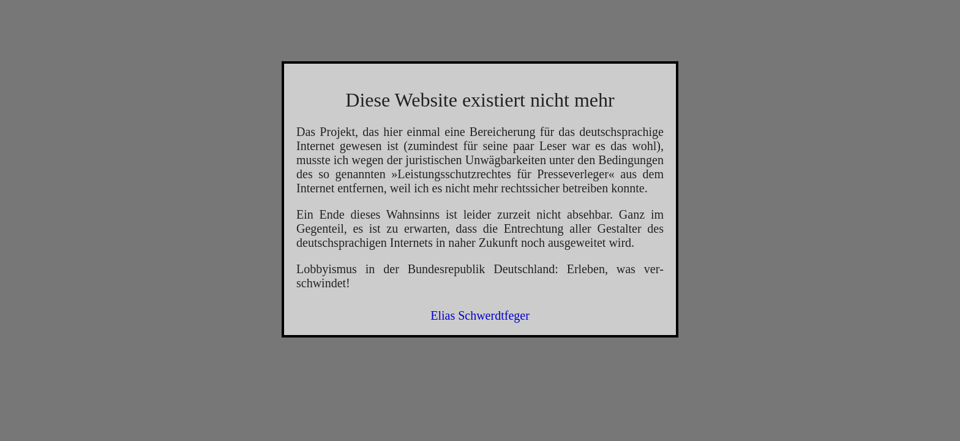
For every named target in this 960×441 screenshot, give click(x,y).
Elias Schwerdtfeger (480, 315)
